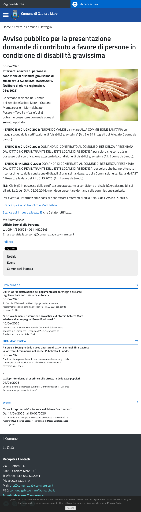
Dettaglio (46, 27)
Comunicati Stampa (20, 268)
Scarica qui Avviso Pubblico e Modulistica (30, 205)
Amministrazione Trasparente (23, 495)
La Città (8, 447)
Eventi (11, 262)
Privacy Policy (115, 503)
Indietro (8, 241)
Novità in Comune (25, 27)
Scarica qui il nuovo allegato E (22, 212)
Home (7, 27)
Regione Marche (13, 4)
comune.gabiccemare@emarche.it (32, 490)
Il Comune (10, 438)
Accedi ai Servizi (86, 4)
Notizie (11, 256)
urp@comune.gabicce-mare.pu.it (31, 485)
